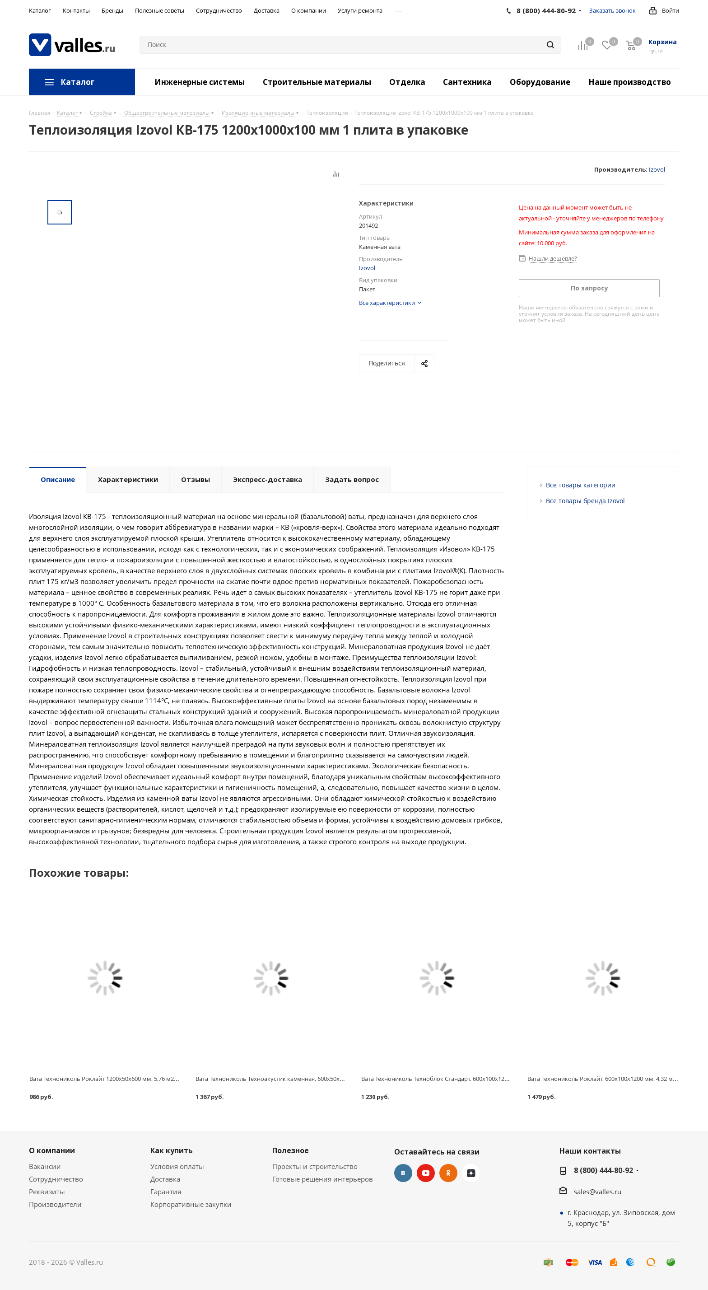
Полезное (290, 1150)
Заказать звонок (612, 10)
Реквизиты (47, 1191)
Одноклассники (448, 1173)
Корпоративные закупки (191, 1204)
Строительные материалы (317, 82)
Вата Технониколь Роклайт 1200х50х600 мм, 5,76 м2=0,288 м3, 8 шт (122, 1079)
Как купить (171, 1150)
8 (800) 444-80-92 (603, 1170)
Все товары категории (580, 485)
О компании (52, 1150)
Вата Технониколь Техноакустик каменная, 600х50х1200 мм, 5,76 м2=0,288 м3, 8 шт (311, 1079)
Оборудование (540, 82)
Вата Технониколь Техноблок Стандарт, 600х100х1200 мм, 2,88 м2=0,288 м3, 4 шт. (473, 1079)
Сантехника (467, 82)
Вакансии (45, 1166)
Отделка (407, 82)
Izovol (657, 169)
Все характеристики (387, 303)
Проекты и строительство (315, 1166)
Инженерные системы (199, 82)
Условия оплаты (177, 1166)
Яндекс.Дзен (471, 1173)
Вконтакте (403, 1173)
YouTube (426, 1173)
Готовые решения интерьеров (322, 1178)
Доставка (165, 1178)
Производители (55, 1204)
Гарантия (165, 1191)
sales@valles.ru (597, 1191)
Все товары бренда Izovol (585, 500)
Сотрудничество (56, 1178)
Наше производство (629, 82)
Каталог (77, 82)
